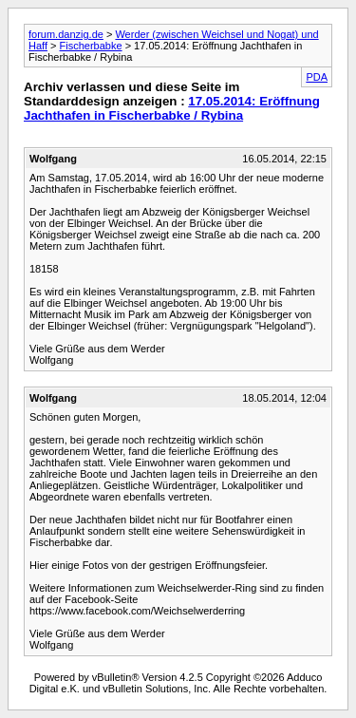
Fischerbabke (91, 45)
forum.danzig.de (65, 34)
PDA (317, 77)
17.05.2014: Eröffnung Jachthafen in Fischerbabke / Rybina (172, 108)
